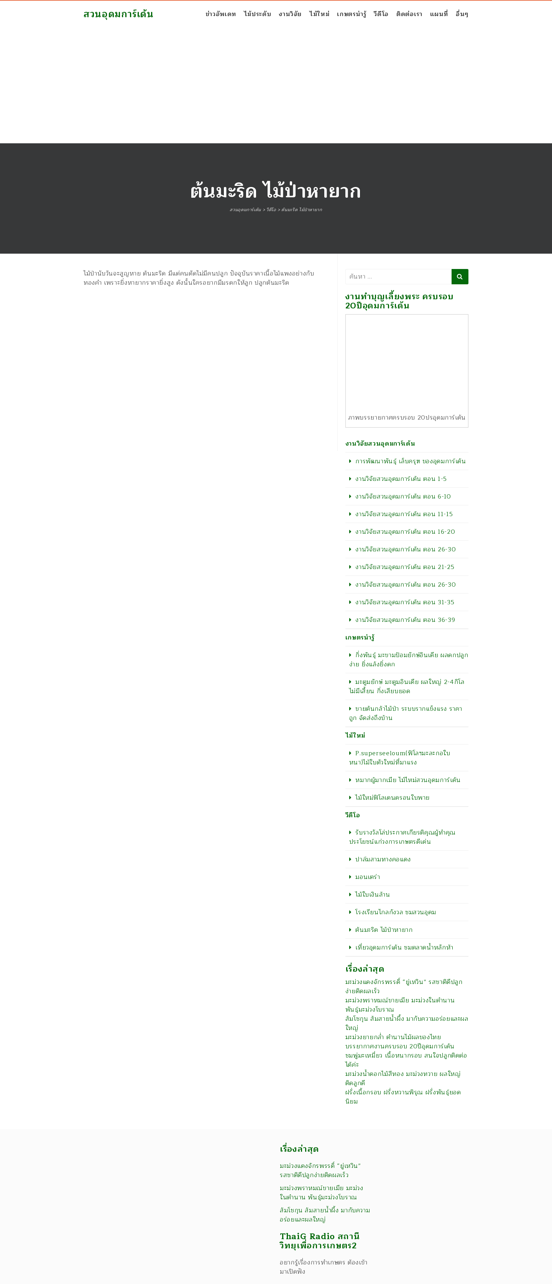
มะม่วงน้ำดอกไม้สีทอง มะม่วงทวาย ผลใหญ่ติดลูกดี (403, 1078)
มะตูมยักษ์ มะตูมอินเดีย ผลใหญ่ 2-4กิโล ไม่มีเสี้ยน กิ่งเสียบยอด (407, 686)
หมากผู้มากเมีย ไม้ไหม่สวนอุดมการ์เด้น (408, 780)
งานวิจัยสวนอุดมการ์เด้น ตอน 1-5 (401, 479)
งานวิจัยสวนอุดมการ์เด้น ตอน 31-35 (404, 602)
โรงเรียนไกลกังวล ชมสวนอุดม (395, 912)
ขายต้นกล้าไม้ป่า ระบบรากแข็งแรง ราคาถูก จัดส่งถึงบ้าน (405, 713)
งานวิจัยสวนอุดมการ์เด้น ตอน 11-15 (404, 514)
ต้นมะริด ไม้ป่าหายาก (383, 930)
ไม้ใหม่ (319, 14)
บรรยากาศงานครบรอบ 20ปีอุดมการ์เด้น (400, 1046)
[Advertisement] (276, 85)
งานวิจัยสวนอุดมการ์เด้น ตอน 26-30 (405, 549)
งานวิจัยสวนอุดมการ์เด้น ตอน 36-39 (405, 620)
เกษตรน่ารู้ (351, 14)
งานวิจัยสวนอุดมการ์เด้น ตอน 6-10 (403, 497)
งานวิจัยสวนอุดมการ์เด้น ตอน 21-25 (404, 567)
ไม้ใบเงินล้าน (372, 895)
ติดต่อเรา (409, 14)
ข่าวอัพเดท (220, 14)
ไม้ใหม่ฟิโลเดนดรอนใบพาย (392, 798)
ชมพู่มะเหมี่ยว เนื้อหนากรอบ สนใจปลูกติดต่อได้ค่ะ (406, 1060)
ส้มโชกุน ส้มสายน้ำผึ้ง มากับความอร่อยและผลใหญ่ (406, 1023)
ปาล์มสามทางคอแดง (383, 859)
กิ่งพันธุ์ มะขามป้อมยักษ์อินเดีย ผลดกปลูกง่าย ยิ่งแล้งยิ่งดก (408, 659)
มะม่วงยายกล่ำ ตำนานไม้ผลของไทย (393, 1037)
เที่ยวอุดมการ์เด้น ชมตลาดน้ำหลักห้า (404, 948)
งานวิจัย (290, 14)
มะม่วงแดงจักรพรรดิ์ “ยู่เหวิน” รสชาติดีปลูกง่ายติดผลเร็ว (404, 986)
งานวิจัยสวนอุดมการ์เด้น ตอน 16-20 (405, 532)
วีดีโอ (381, 14)
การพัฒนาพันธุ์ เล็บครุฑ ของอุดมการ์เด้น (410, 461)
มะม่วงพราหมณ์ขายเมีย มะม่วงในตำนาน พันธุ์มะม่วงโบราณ (400, 1005)
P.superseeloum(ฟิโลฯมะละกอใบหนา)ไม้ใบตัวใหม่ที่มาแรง (399, 757)
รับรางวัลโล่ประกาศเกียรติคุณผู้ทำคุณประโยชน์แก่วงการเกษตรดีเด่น (402, 837)
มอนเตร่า (367, 877)
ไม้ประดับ (257, 14)
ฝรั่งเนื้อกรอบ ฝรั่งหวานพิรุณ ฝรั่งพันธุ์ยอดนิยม (403, 1097)
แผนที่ (439, 14)
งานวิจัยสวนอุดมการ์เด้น (380, 444)
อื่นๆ (462, 14)
